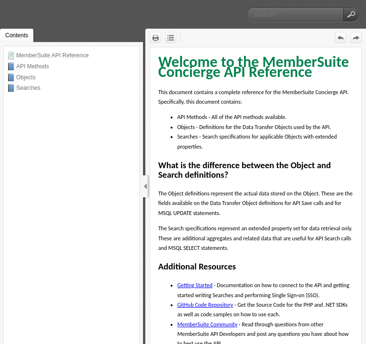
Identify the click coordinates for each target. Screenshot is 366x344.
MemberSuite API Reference (52, 55)
